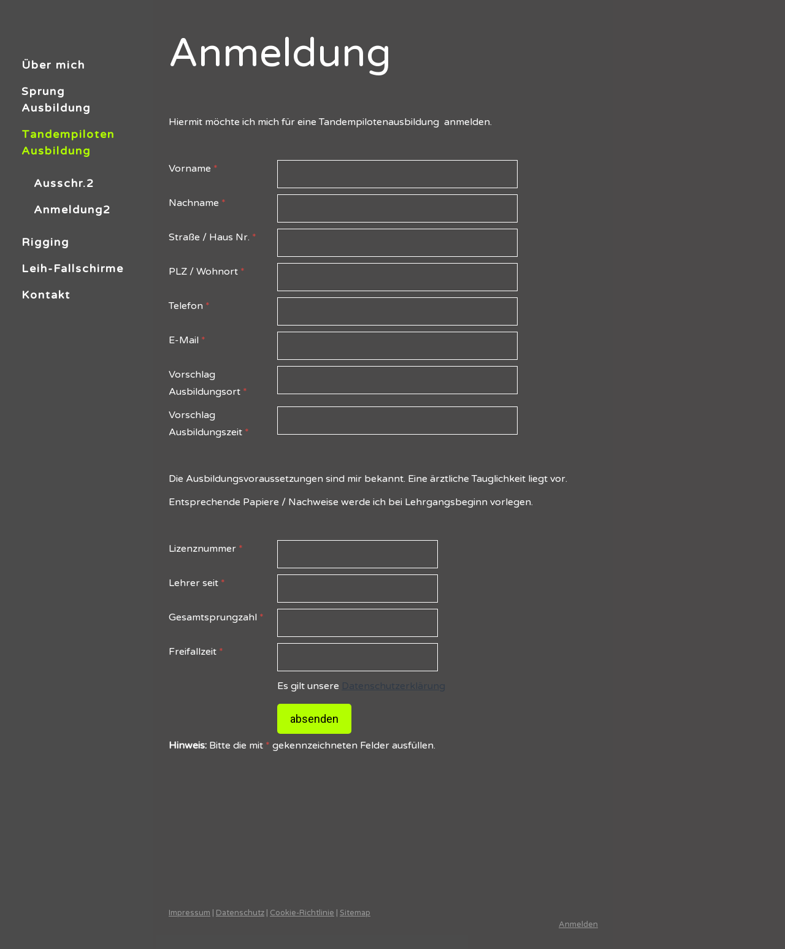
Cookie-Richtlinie (302, 913)
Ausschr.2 (64, 183)
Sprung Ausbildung (56, 100)
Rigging (45, 242)
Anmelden (578, 924)
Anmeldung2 (72, 209)
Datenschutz (240, 913)
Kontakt (46, 295)
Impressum (189, 913)
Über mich (53, 65)
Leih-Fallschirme (72, 268)
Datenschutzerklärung (393, 686)
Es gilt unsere (361, 686)
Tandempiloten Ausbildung (68, 143)
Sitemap (355, 913)
